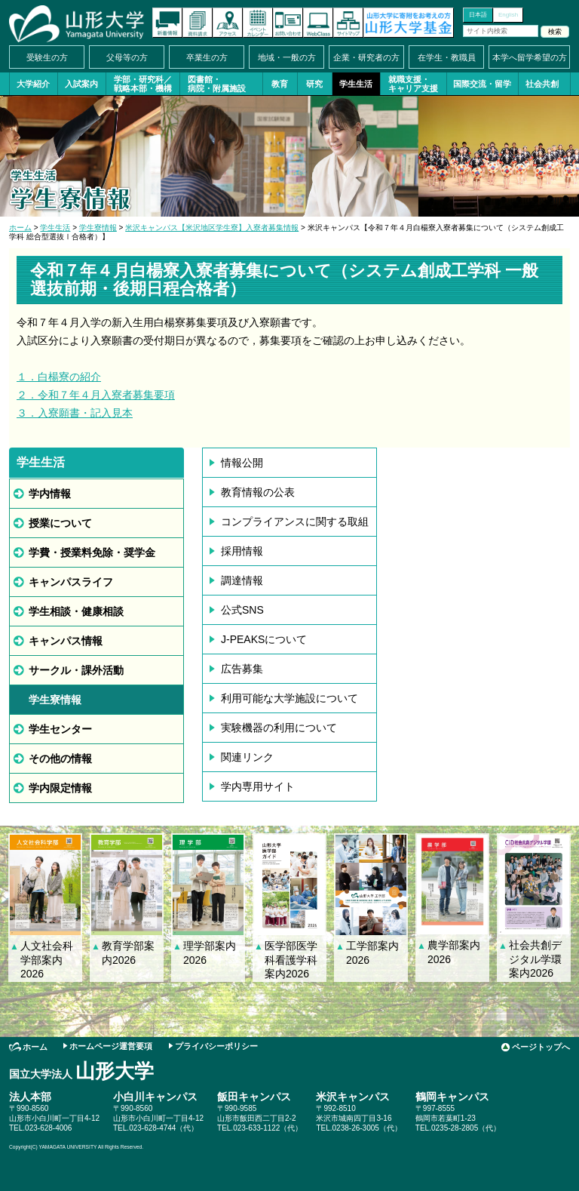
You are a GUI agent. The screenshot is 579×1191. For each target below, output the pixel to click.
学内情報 (50, 494)
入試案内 (81, 83)
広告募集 (242, 669)
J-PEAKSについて (264, 639)
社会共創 (542, 83)
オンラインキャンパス (318, 23)
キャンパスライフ (71, 582)
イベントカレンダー (258, 23)
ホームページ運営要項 (110, 1046)
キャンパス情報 (66, 641)
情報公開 (242, 463)
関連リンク (247, 757)
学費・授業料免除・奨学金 (92, 552)
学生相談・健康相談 (76, 611)
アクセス (228, 23)
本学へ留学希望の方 (529, 57)
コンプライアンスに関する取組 (295, 521)
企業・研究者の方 (366, 57)
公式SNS (242, 610)
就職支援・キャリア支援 (413, 84)
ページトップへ (541, 1046)
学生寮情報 (98, 227)
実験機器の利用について (279, 728)
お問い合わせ (288, 23)
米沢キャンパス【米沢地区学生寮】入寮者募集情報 (212, 227)
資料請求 (197, 23)
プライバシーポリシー (216, 1046)
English (508, 14)
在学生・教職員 (447, 57)
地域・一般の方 (287, 57)
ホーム (20, 227)
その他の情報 (60, 758)
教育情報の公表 (258, 492)
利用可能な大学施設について (289, 698)
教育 (279, 83)
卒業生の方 (207, 57)
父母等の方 (127, 57)
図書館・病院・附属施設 (217, 84)
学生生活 (355, 83)
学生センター (60, 729)
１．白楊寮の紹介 (59, 377)
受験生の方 (47, 57)
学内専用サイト (258, 786)
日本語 (478, 14)
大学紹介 (33, 83)
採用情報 (242, 551)
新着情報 (167, 23)
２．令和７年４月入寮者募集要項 (96, 395)
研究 (314, 83)
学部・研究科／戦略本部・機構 (143, 84)
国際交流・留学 (482, 83)
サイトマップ (348, 23)
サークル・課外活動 (76, 670)
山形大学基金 (408, 23)
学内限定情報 (60, 788)
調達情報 (242, 580)
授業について (60, 523)
